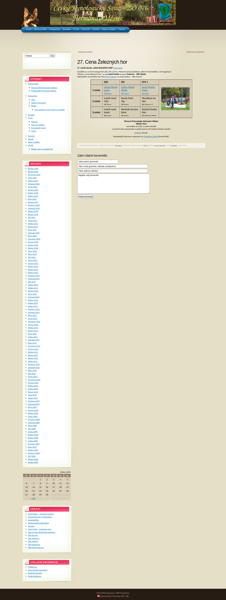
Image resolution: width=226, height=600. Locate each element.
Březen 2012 (33, 331)
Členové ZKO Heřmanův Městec (44, 87)
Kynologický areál (38, 128)
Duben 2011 (33, 355)
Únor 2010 (32, 395)
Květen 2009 (33, 413)
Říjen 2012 (32, 315)
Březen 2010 (33, 392)
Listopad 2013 (34, 297)
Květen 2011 (33, 352)
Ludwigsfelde (33, 520)
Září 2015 (32, 257)
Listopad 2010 (34, 367)
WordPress (125, 593)
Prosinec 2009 (34, 401)
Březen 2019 (33, 202)
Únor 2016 (32, 251)
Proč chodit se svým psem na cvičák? (49, 109)
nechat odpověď (159, 145)
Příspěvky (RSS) (105, 596)
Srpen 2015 (32, 260)
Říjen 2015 (32, 254)
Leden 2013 (33, 306)
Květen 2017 (33, 223)
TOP (127, 596)
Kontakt (31, 115)
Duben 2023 (33, 181)
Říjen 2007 (32, 447)
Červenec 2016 (34, 239)
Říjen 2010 (32, 370)
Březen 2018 (33, 214)
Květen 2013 (33, 300)
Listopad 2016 (34, 233)
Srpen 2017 (32, 220)
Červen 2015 (33, 263)
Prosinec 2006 (34, 453)
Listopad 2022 (34, 184)
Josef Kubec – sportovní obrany (41, 514)
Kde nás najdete (37, 125)
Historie (34, 122)
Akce (33, 100)
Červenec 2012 (34, 321)
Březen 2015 (33, 272)
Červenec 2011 (34, 346)
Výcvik (30, 145)
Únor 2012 (32, 334)
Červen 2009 (33, 410)
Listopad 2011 (34, 340)
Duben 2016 (33, 245)
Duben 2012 (33, 327)
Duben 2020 (33, 196)
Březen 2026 (33, 168)
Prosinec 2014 (34, 275)
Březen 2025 (33, 171)
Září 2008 (32, 429)
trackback (174, 145)
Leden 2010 (33, 398)
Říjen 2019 (32, 199)
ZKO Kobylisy (33, 541)
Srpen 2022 (32, 187)
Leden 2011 (33, 361)
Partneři (138, 133)
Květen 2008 (33, 435)
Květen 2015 (33, 266)
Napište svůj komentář (113, 184)
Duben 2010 (33, 389)
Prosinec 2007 (34, 444)
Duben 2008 (33, 438)
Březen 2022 (33, 190)
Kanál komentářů (35, 573)
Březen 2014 (33, 291)
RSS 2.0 (145, 145)
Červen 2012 (33, 324)
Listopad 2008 (34, 422)
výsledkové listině (150, 136)
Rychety (31, 526)
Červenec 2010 (34, 380)
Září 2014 (32, 282)
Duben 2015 (33, 269)
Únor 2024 (32, 178)
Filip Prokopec (111, 76)
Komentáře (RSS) (118, 596)
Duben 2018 (33, 211)
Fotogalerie (117, 68)
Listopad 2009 (34, 404)
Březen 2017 (33, 227)
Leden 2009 (33, 416)
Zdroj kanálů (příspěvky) (38, 570)
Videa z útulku (34, 142)
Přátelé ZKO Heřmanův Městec (44, 91)
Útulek (30, 139)
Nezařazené (119, 145)
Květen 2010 (33, 386)
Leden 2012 (33, 337)
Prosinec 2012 (34, 309)
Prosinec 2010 (34, 364)
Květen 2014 (33, 285)
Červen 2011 (33, 349)
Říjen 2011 (32, 343)
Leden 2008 (33, 441)
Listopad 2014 (34, 278)
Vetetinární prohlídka (86, 52)
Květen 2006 (33, 459)
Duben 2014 (33, 288)
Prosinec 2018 (34, 205)
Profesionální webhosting (38, 523)
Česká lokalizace (34, 576)
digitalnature (110, 593)
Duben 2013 (33, 303)
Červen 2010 (33, 383)
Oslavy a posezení (38, 103)
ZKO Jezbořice (33, 538)
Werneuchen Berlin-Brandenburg (41, 532)
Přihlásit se (32, 567)
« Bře (33, 498)
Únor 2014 (32, 294)
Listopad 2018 (34, 208)
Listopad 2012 (34, 312)
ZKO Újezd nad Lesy (36, 547)
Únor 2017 (32, 230)
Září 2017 (32, 217)
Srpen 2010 (32, 376)
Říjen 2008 (32, 425)
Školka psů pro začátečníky (195, 52)
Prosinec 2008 (34, 419)
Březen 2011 (33, 358)
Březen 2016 (33, 248)
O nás (30, 118)
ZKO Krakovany (34, 544)
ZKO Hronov (33, 535)
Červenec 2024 (34, 174)
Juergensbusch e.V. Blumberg (40, 517)
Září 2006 (32, 456)
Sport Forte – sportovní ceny (39, 529)
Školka (33, 106)
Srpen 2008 (32, 431)
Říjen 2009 (32, 407)
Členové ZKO (33, 84)
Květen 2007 (33, 450)
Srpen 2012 (32, 318)
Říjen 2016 (32, 236)
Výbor (33, 131)
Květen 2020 (33, 193)
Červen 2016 (33, 242)
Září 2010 (32, 373)
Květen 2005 (33, 462)
